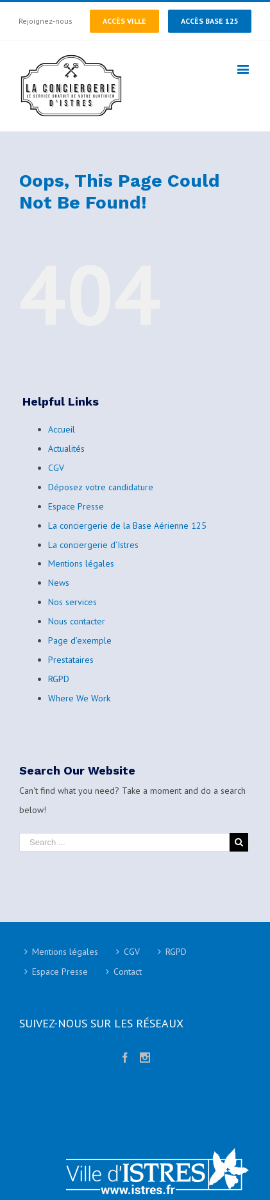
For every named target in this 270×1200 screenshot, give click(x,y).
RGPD (58, 679)
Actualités (66, 448)
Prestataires (71, 659)
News (58, 582)
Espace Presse (76, 506)
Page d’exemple (80, 640)
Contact (128, 971)
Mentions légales (81, 563)
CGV (56, 468)
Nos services (72, 602)
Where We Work (79, 698)
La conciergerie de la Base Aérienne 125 (127, 525)
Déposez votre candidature (100, 487)
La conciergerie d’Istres (93, 545)
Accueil (61, 429)
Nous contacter (76, 621)
